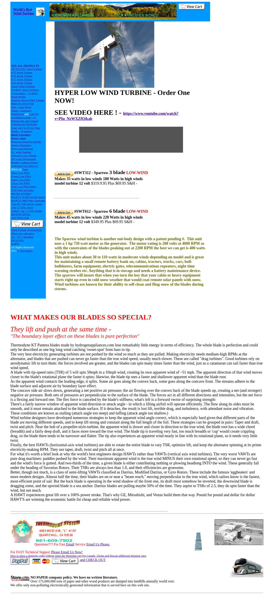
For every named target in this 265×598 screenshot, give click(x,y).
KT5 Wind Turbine (21, 72)
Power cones (18, 138)
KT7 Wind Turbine (21, 79)
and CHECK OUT (78, 560)
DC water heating (21, 152)
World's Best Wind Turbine (23, 11)
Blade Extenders (21, 134)
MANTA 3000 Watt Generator (28, 200)
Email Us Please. (98, 544)
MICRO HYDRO (21, 193)
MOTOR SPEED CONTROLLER (20, 216)
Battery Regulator (21, 145)
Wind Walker (18, 96)
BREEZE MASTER (22, 103)
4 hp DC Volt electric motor (26, 204)
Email (70, 544)
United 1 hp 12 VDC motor (26, 211)
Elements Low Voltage (24, 155)
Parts (25, 169)
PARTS (15, 243)
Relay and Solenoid (22, 148)
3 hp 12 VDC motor (22, 207)
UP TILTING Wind (22, 69)
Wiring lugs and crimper (25, 121)
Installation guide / (22, 117)
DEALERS (17, 240)
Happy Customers (21, 110)
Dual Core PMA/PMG (23, 186)
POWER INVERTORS (24, 124)
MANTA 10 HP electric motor (28, 197)
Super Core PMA (21, 179)
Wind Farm (17, 114)
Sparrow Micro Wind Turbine (27, 100)
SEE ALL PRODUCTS (25, 65)
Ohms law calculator (22, 233)
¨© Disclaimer (25, 250)
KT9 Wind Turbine (21, 83)
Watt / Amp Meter (21, 107)
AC (35, 117)
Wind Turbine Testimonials (26, 230)
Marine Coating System (24, 162)
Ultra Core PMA (20, 183)
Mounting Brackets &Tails (26, 141)
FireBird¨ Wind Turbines (25, 89)
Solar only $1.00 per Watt (25, 128)
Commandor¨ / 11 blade (24, 93)
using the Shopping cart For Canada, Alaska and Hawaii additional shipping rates (100, 555)
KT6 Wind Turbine (21, 76)
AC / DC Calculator (22, 236)
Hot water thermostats (23, 159)
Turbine (38, 69)
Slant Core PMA (20, 172)
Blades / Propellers (21, 131)
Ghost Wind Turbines (23, 86)
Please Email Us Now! (66, 552)
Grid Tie (34, 114)
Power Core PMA (21, 176)
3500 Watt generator (22, 190)
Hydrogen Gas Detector (24, 166)
